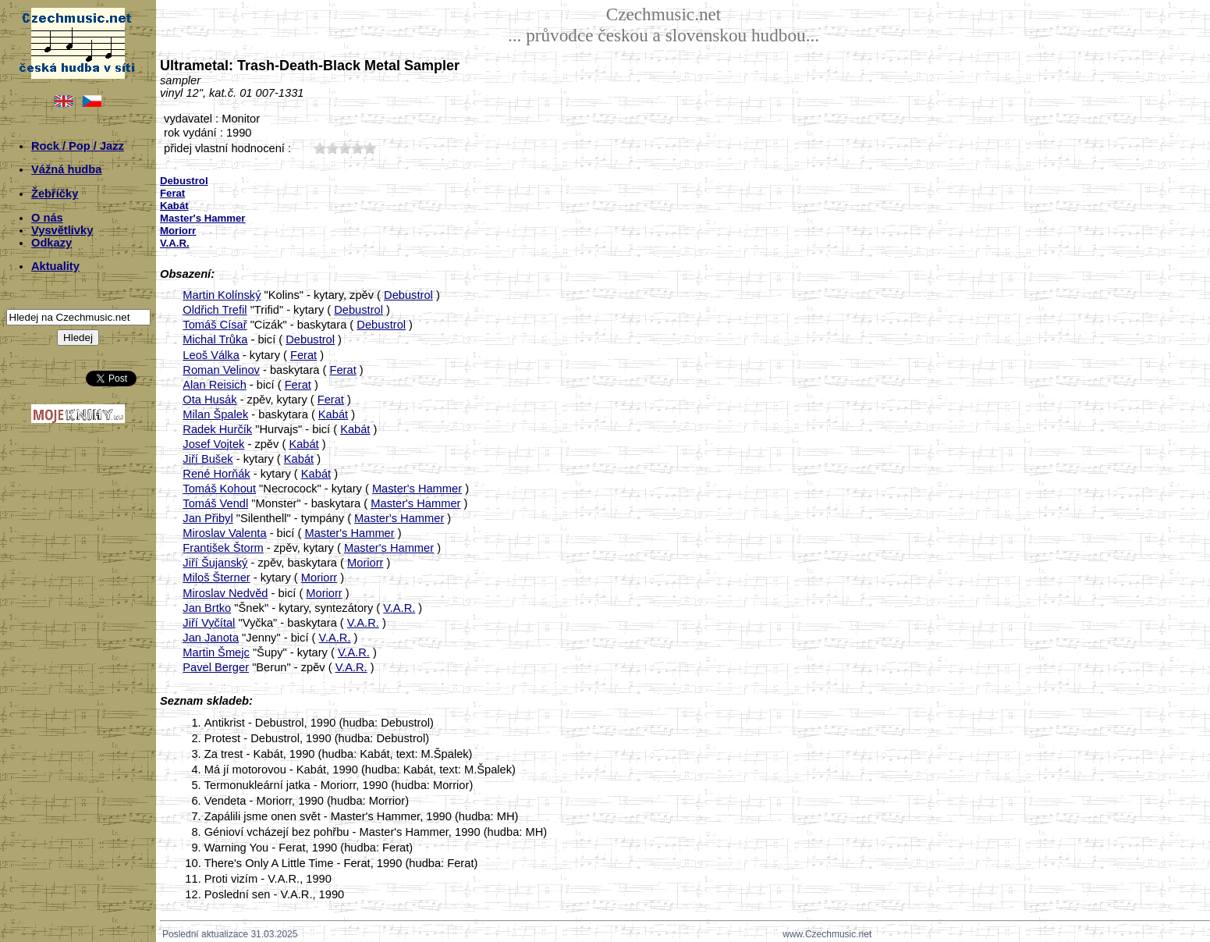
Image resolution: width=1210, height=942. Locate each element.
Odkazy (51, 242)
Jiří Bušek (207, 459)
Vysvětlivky (62, 230)
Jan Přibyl (207, 518)
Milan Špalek (215, 414)
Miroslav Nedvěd (225, 593)
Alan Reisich (214, 385)
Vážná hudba (66, 169)
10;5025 (320, 148)
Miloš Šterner (216, 577)
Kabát (333, 414)
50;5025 (370, 148)
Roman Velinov (221, 370)
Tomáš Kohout (219, 488)
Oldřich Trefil (215, 310)
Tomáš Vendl (215, 503)
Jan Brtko (207, 608)
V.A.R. (399, 608)
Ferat (303, 355)
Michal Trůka (215, 339)
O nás (47, 218)
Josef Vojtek (213, 444)
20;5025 (332, 148)
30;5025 (345, 148)
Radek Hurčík (217, 429)
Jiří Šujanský (215, 562)
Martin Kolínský (222, 295)
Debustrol (408, 295)
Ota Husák (209, 399)
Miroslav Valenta (224, 533)
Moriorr (365, 562)
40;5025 (357, 148)
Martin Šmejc (216, 652)
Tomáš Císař (215, 324)
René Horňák (216, 473)
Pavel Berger (216, 667)
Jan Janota (211, 637)
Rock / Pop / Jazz (77, 146)
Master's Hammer (417, 488)
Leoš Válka (211, 355)
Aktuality (55, 266)
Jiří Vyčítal (209, 623)
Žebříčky (54, 193)
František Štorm (223, 548)
